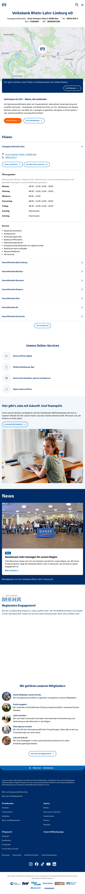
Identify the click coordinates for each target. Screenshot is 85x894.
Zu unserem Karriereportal (15, 424)
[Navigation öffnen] (82, 5)
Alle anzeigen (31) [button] (42, 326)
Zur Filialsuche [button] (72, 88)
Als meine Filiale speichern (37, 164)
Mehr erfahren (12, 570)
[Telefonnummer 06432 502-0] (11, 157)
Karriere (46, 820)
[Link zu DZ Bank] (48, 883)
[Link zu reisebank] (49, 888)
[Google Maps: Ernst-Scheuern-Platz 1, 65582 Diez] (20, 154)
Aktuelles (47, 825)
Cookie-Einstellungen (49, 855)
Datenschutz (17, 855)
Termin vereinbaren (12, 164)
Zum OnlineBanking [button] (34, 121)
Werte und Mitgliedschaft (11, 820)
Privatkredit (6, 845)
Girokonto (5, 836)
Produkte (5, 808)
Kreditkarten (6, 840)
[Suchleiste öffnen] (77, 4)
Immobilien (5, 816)
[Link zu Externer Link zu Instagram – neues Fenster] (31, 864)
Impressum (6, 855)
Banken (46, 808)
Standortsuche (49, 816)
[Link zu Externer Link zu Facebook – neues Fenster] (37, 864)
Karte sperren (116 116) (52, 812)
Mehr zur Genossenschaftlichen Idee (14, 792)
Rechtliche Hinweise (31, 855)
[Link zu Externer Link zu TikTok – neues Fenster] (43, 864)
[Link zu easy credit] (36, 883)
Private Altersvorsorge (10, 849)
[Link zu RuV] (25, 883)
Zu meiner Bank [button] (13, 121)
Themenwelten (7, 812)
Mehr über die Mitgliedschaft (42, 754)
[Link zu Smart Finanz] (71, 883)
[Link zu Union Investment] (15, 883)
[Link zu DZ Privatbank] (60, 883)
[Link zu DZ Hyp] (36, 888)
